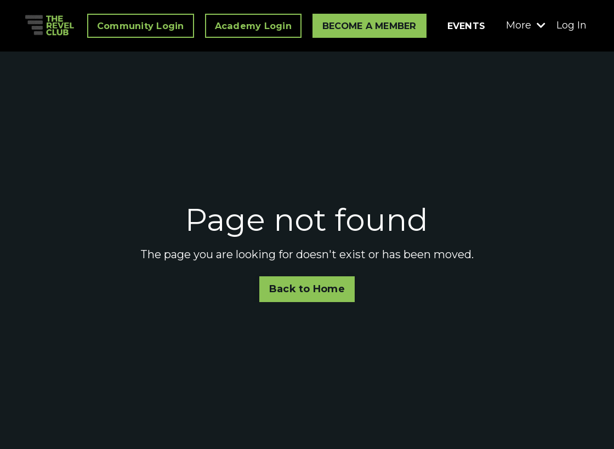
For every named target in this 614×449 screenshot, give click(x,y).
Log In (571, 25)
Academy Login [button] (253, 25)
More (525, 25)
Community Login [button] (140, 25)
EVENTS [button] (466, 25)
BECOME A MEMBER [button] (369, 25)
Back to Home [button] (307, 289)
